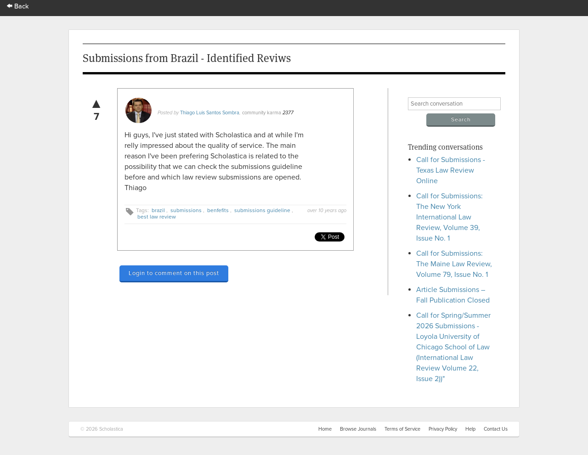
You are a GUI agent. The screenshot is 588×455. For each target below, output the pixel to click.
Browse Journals (358, 429)
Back (18, 6)
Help (470, 429)
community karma (261, 113)
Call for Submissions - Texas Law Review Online (450, 170)
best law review (156, 216)
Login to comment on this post (174, 273)
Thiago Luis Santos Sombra (209, 113)
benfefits (218, 210)
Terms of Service (402, 429)
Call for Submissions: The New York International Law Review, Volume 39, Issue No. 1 (449, 217)
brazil (158, 210)
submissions (186, 210)
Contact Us (496, 429)
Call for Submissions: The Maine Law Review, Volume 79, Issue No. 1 (454, 264)
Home (325, 429)
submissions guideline (262, 210)
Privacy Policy (443, 429)
